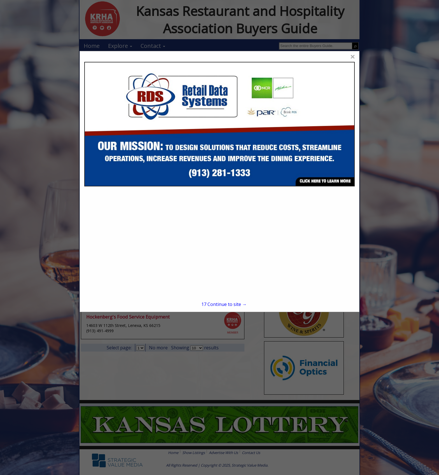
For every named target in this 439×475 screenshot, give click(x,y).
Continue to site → (224, 304)
